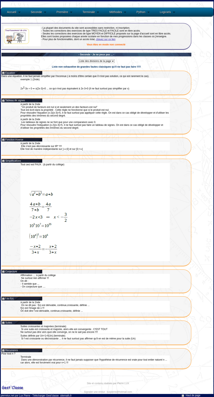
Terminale (89, 12)
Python (140, 12)
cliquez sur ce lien (105, 39)
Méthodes (115, 12)
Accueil (11, 12)
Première (62, 12)
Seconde (36, 12)
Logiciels (165, 12)
